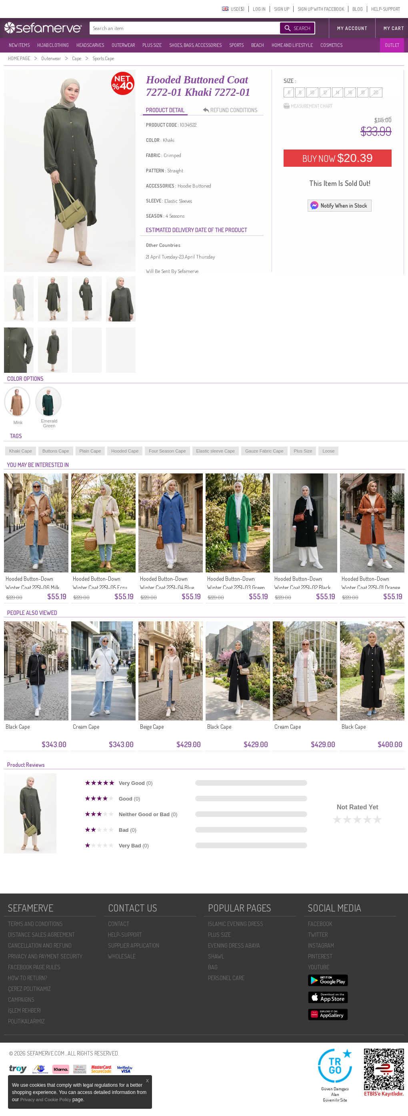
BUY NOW (337, 158)
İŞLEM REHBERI (24, 1010)
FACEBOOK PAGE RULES (34, 967)
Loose (328, 451)
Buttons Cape (55, 451)
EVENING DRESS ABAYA (234, 945)
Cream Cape (86, 726)
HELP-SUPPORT (385, 9)
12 (325, 92)
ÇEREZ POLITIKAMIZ (29, 988)
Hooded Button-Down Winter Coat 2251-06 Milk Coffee (33, 587)
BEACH (257, 45)
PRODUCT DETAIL (165, 110)
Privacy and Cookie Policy (46, 1099)
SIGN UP (281, 9)
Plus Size (303, 451)
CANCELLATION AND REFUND (40, 945)
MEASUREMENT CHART (308, 106)
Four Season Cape (167, 451)
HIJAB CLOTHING (53, 45)
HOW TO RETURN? (27, 977)
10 (312, 92)
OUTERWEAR (123, 45)
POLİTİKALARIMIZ (26, 1021)
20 (376, 92)
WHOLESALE (122, 956)
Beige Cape (152, 726)
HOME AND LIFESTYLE (292, 45)
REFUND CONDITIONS (232, 110)
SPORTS (236, 45)
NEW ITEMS (19, 45)
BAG (213, 967)
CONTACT (118, 923)
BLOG (357, 9)
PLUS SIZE (152, 45)
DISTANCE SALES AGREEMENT (41, 934)
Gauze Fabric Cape (264, 451)
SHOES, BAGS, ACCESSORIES (195, 45)
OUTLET (392, 45)
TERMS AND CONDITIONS (35, 923)
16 (350, 92)
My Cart (394, 28)
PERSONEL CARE (226, 977)
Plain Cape (90, 451)
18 (362, 92)
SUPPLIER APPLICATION (133, 945)
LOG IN (259, 9)
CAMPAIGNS (21, 999)
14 (337, 92)
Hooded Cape (124, 451)
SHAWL (216, 956)
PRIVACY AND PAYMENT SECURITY (45, 956)
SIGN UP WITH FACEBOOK (321, 9)
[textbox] (177, 28)
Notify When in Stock (338, 205)
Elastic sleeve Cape (215, 451)
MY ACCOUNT (352, 28)
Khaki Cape (20, 451)
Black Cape (18, 726)
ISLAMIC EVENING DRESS (235, 923)
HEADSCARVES (90, 45)
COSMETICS (331, 45)
